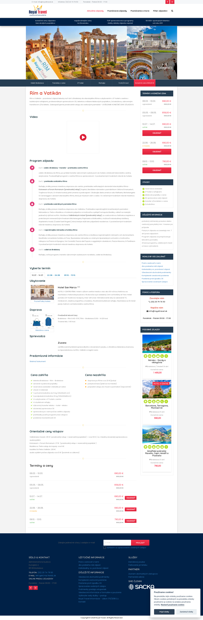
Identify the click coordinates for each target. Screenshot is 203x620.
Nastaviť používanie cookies (172, 605)
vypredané (34, 476)
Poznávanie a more (140, 11)
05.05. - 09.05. (37, 484)
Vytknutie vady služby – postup (93, 595)
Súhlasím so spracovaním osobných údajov (126, 547)
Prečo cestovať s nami (151, 263)
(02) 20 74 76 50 (45, 572)
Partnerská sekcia (136, 577)
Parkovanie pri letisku (137, 565)
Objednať (130, 498)
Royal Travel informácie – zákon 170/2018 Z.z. (99, 598)
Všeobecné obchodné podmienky (156, 272)
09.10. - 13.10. (71, 275)
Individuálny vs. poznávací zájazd (156, 269)
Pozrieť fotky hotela (42, 301)
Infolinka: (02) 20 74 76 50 (68, 2)
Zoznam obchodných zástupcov (143, 574)
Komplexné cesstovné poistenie (155, 275)
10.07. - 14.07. (38, 275)
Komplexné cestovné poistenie (93, 580)
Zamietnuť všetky (186, 612)
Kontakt (82, 601)
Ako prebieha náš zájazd (152, 266)
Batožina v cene (42, 330)
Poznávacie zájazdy (117, 11)
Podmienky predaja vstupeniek (92, 589)
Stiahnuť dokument (38, 361)
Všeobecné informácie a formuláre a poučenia (100, 592)
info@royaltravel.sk (46, 575)
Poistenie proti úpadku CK (152, 278)
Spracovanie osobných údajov (155, 282)
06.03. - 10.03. (36, 473)
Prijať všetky (164, 612)
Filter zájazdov (160, 11)
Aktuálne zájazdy (95, 11)
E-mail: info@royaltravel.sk (42, 2)
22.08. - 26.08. (54, 275)
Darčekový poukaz (136, 562)
